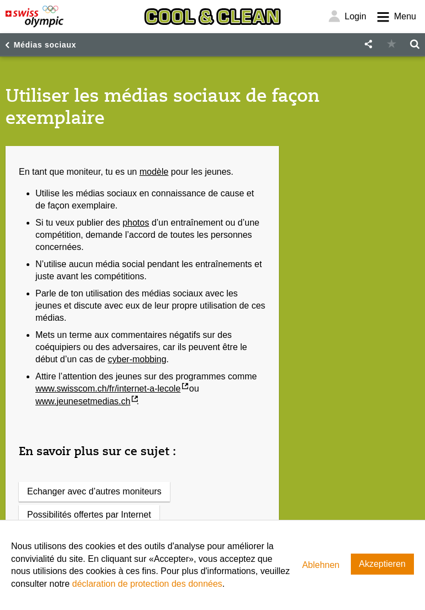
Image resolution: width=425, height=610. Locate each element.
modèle (153, 171)
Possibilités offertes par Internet (89, 514)
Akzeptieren (382, 564)
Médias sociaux (45, 44)
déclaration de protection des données (147, 583)
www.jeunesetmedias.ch (83, 401)
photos (135, 222)
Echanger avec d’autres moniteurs (94, 491)
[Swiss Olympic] (35, 16)
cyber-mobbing (137, 359)
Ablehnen (321, 565)
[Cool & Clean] (212, 16)
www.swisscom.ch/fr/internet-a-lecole (107, 388)
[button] (368, 44)
